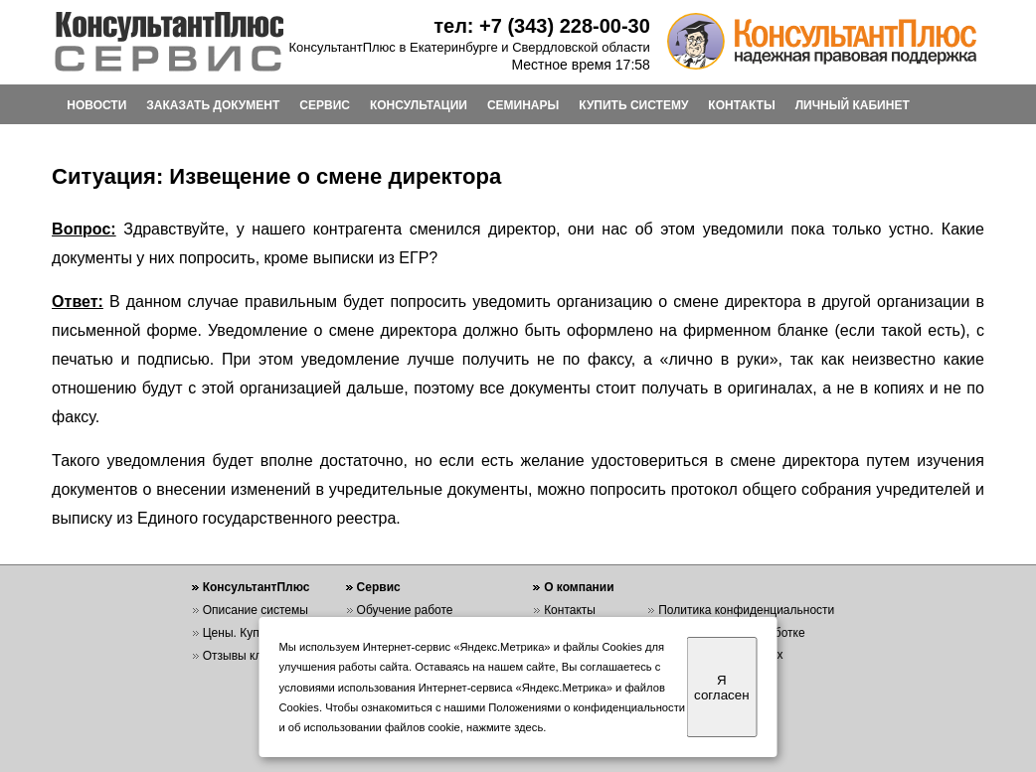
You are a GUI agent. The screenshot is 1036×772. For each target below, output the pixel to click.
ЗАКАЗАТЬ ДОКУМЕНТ (212, 105)
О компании (579, 587)
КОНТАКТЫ (741, 105)
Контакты (570, 610)
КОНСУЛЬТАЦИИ (418, 105)
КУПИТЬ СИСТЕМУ (633, 105)
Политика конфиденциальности (746, 610)
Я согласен (721, 687)
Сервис (379, 587)
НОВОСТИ (96, 105)
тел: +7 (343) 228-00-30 (541, 26)
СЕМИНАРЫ (523, 105)
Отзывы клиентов (251, 656)
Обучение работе (405, 610)
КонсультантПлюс (256, 587)
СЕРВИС (324, 105)
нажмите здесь (504, 727)
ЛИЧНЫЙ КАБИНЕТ (852, 105)
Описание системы (255, 610)
